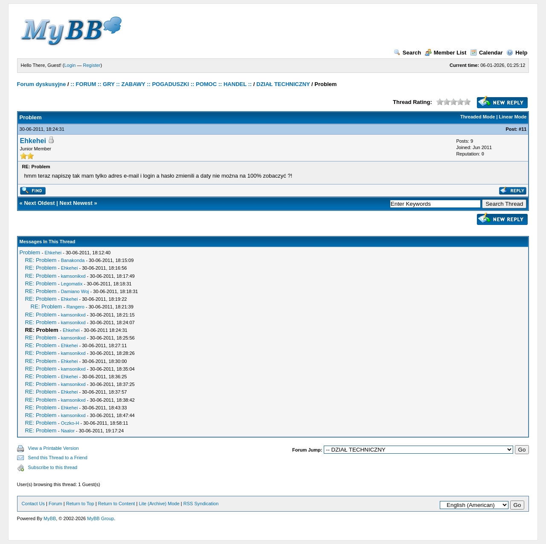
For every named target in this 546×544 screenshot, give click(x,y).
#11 (522, 129)
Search (407, 52)
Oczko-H (70, 423)
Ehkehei (33, 140)
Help (516, 52)
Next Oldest (39, 203)
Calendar (486, 52)
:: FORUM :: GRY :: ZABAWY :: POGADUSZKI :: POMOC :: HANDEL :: (161, 84)
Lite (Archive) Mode (159, 503)
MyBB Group (100, 518)
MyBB (50, 518)
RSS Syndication (201, 503)
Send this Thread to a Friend (57, 457)
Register (92, 65)
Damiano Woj (75, 291)
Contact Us (33, 503)
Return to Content (116, 503)
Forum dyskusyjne (41, 84)
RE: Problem (41, 260)
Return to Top (80, 503)
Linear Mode (513, 116)
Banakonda (73, 260)
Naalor (68, 430)
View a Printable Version (53, 448)
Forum (55, 503)
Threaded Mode (477, 116)
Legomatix (72, 283)
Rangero (75, 306)
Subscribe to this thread (53, 467)
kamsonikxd (73, 276)
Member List (446, 52)
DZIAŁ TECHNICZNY (283, 84)
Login (70, 65)
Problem (30, 252)
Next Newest (76, 203)
